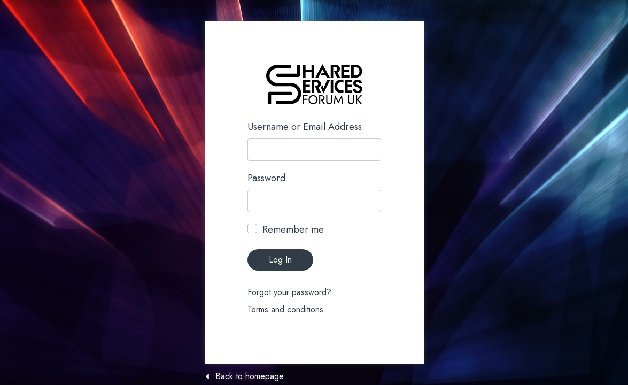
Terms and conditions (285, 309)
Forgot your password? (289, 292)
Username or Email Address (304, 126)
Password (266, 178)
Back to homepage (249, 376)
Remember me (293, 229)
